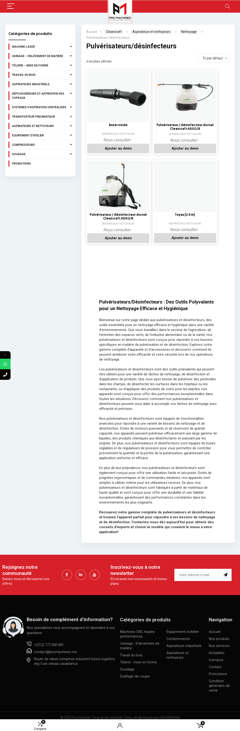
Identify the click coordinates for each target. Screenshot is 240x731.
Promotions (21, 163)
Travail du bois (42, 74)
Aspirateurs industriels (42, 84)
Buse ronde (108, 125)
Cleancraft (114, 32)
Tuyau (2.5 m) (108, 212)
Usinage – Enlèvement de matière (42, 56)
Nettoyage (189, 32)
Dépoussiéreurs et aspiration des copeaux (42, 95)
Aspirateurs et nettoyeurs (42, 125)
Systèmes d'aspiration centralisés (42, 107)
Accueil (91, 32)
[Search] (227, 6)
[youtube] (94, 570)
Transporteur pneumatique (42, 116)
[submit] (226, 570)
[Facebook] (67, 570)
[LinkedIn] (80, 570)
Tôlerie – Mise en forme (42, 65)
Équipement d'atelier (42, 135)
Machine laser (42, 46)
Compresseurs (42, 144)
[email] (198, 570)
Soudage (42, 154)
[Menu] (10, 6)
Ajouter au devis (108, 148)
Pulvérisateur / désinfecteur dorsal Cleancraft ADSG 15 (155, 127)
